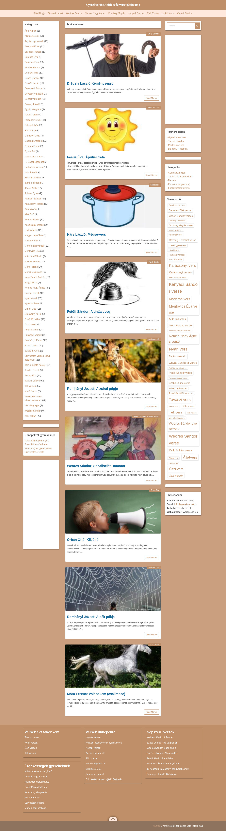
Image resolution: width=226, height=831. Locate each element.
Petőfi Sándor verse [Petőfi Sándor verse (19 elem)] (180, 372)
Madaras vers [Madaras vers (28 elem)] (179, 299)
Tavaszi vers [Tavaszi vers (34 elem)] (180, 399)
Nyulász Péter (32, 303)
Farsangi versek (33, 120)
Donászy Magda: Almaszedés (162, 753)
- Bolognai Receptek (177, 149)
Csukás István (32, 83)
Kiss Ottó (29, 214)
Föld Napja (39, 13)
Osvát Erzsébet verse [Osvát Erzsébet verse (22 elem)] (183, 362)
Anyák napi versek (34, 41)
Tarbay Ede (30, 375)
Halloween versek (34, 167)
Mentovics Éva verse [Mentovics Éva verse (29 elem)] (183, 309)
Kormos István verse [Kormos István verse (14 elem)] (178, 278)
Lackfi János (167, 13)
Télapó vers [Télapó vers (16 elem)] (188, 406)
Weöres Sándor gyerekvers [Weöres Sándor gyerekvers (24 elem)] (183, 426)
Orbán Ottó (155, 490)
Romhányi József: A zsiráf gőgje (92, 389)
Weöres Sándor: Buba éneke (161, 748)
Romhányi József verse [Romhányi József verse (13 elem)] (178, 378)
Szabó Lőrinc (31, 345)
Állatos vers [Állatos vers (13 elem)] (173, 458)
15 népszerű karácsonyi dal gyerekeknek (168, 769)
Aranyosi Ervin (32, 46)
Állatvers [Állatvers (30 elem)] (190, 457)
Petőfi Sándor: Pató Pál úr (160, 758)
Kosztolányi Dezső (34, 225)
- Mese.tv (171, 180)
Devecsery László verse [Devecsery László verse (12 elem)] (177, 221)
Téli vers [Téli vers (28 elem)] (175, 412)
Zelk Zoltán (153, 13)
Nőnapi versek (32, 293)
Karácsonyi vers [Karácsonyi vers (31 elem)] (182, 265)
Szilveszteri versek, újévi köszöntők (104, 779)
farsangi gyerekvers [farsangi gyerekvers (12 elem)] (175, 230)
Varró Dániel (31, 391)
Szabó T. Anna (32, 350)
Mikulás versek (32, 261)
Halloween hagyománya (37, 782)
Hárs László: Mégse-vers (86, 234)
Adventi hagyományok (36, 776)
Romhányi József (33, 340)
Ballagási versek (33, 52)
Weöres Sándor (74, 13)
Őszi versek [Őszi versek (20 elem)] (176, 475)
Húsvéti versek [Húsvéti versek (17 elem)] (176, 255)
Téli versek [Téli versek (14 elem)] (191, 413)
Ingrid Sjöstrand (33, 183)
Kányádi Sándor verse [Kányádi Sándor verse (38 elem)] (183, 288)
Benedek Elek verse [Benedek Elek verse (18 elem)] (180, 210)
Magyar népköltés (34, 235)
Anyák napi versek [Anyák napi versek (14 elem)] (177, 205)
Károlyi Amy (31, 209)
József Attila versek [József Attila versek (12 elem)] (175, 259)
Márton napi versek (34, 246)
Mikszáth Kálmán (33, 256)
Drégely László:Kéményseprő (90, 83)
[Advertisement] (41, 504)
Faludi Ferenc (32, 114)
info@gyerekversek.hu (185, 504)
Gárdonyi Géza (32, 135)
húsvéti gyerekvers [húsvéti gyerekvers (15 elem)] (177, 245)
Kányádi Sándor (136, 13)
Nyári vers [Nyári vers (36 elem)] (178, 349)
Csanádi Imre (31, 72)
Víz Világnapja (32, 405)
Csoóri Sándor (184, 13)
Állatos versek (153, 339)
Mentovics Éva (32, 251)
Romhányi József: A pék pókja (91, 617)
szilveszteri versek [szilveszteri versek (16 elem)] (178, 388)
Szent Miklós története (36, 444)
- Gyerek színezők (176, 173)
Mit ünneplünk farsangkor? (38, 771)
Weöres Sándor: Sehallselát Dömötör (96, 466)
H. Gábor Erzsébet (34, 162)
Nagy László (31, 282)
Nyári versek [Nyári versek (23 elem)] (177, 356)
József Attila (31, 188)
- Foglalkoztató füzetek (178, 188)
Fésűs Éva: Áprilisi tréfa (86, 157)
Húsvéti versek (32, 177)
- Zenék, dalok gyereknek (180, 176)
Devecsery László (34, 94)
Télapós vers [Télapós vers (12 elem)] (173, 406)
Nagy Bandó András (35, 277)
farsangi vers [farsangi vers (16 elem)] (175, 234)
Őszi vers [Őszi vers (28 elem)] (176, 469)
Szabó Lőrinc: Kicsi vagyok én (162, 743)
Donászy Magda (116, 13)
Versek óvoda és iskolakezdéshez (146, 416)
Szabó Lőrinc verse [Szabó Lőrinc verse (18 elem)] (179, 382)
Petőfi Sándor (154, 262)
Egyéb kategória (33, 109)
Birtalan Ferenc (32, 67)
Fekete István (31, 125)
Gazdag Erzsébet (34, 141)
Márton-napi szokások (36, 808)
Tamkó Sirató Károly (35, 365)
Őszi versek (31, 324)
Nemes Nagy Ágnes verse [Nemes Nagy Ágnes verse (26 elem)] (183, 338)
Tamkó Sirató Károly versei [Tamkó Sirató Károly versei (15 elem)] (181, 393)
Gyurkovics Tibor (33, 156)
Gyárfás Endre (32, 146)
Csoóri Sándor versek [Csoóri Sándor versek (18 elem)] (181, 215)
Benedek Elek (32, 62)
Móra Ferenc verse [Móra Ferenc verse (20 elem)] (180, 325)
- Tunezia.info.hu (175, 141)
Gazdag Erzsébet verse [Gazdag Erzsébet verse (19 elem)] (182, 240)
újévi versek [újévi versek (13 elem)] (173, 463)
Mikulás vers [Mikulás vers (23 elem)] (177, 319)
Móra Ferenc (154, 644)
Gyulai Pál (30, 151)
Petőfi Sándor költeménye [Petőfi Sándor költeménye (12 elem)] (178, 368)
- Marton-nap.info (175, 145)
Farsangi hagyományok (37, 440)
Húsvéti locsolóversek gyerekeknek (104, 743)
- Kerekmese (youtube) (178, 184)
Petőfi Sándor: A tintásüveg (88, 311)
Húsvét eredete (32, 797)
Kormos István (32, 219)
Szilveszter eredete (34, 452)
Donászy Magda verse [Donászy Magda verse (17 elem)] (181, 225)
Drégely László (153, 34)
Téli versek (30, 386)
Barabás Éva (31, 57)
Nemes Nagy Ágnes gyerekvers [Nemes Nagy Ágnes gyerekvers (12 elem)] (180, 330)
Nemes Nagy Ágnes (95, 13)
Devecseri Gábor (33, 88)
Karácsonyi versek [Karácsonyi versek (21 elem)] (180, 272)
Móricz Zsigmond (33, 272)
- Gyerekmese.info (176, 137)
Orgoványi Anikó (33, 314)
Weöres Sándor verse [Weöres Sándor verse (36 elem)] (183, 439)
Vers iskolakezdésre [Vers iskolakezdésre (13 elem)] (177, 418)
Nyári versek (31, 298)
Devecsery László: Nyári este (162, 774)
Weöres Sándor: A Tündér (160, 737)
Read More (151, 98)
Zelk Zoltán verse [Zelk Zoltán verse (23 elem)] (180, 450)
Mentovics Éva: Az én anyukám (163, 763)
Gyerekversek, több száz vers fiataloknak (113, 5)
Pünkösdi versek (33, 335)
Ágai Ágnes (30, 31)
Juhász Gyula (32, 193)
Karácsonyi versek (34, 204)
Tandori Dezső (32, 370)
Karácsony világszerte (36, 792)
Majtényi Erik (31, 240)
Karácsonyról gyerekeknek (38, 448)
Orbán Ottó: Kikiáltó (83, 540)
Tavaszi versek (55, 13)
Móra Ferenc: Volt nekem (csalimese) (96, 694)
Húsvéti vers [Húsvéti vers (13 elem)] (174, 250)
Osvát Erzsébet (32, 319)
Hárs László (154, 185)
